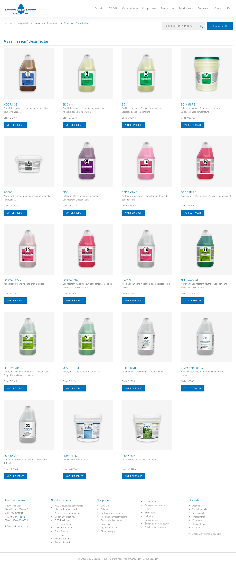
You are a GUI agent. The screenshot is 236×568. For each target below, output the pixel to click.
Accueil (98, 8)
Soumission (219, 26)
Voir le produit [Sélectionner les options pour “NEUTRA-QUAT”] (192, 300)
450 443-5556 (17, 516)
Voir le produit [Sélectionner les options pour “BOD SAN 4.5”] (133, 212)
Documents (204, 8)
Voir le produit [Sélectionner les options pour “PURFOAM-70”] (15, 476)
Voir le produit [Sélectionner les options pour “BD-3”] (133, 125)
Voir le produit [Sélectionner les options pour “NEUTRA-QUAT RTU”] (15, 388)
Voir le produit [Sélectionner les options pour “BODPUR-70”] (133, 388)
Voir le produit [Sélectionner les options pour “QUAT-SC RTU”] (74, 388)
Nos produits (149, 8)
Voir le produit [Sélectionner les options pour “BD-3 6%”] (74, 125)
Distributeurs (186, 8)
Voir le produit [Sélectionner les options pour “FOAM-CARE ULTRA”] (192, 388)
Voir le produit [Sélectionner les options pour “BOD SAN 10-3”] (74, 300)
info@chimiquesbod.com (17, 526)
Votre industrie (130, 8)
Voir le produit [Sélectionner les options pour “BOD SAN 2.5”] (192, 212)
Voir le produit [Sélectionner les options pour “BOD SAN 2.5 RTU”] (15, 300)
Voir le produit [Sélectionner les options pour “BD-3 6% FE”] (192, 125)
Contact (218, 8)
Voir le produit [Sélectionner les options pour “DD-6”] (74, 212)
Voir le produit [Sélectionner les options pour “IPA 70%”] (133, 300)
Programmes (167, 8)
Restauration (53, 23)
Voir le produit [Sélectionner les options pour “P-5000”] (15, 212)
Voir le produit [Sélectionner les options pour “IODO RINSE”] (15, 125)
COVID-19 (112, 8)
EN (228, 8)
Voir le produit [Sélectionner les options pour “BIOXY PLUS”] (74, 476)
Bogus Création (150, 558)
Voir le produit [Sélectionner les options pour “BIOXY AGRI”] (133, 476)
